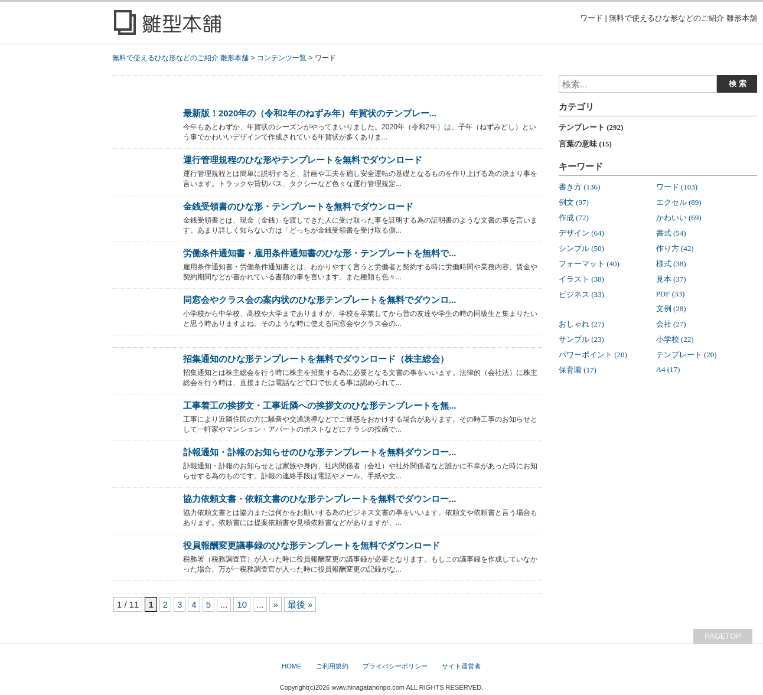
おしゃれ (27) (581, 323)
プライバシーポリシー (395, 666)
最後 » (300, 604)
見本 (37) (671, 279)
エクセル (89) (679, 202)
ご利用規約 (332, 666)
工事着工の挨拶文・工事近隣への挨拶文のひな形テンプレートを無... (319, 405)
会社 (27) (671, 323)
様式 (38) (671, 263)
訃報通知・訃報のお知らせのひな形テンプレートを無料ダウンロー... (319, 452)
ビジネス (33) (581, 294)
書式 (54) (671, 233)
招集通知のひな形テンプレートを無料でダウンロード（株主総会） (316, 359)
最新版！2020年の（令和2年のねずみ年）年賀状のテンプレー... (309, 113)
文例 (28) (671, 308)
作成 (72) (574, 217)
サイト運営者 (461, 666)
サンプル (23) (581, 339)
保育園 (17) (577, 370)
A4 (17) (668, 369)
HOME (291, 666)
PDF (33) (670, 293)
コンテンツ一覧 (281, 58)
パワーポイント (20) (593, 354)
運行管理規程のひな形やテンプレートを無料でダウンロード (302, 160)
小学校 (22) (675, 339)
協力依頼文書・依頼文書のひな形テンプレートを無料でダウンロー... (319, 499)
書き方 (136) (579, 186)
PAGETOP (723, 636)
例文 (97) (574, 202)
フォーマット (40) (589, 263)
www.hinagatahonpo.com (368, 687)
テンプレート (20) (686, 354)
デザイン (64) (581, 233)
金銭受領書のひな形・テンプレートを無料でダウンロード (298, 206)
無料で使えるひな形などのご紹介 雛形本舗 (180, 58)
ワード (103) (676, 186)
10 (242, 604)
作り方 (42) (675, 248)
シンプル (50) (581, 248)
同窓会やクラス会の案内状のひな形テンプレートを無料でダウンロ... (319, 300)
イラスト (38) (581, 279)
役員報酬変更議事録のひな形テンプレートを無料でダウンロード (311, 545)
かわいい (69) (679, 217)
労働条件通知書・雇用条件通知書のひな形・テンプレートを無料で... (319, 253)
